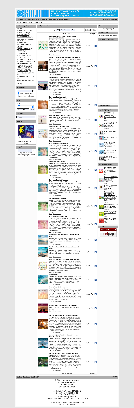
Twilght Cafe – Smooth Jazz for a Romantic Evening (64, 57)
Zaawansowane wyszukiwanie (25, 96)
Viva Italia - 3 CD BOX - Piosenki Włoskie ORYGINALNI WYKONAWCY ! (111, 124)
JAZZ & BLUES (21, 57)
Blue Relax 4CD (54, 274)
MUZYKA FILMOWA (22, 33)
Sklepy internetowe (64, 404)
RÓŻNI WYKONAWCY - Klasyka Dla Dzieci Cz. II (110, 220)
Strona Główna (21, 19)
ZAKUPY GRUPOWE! (23, 55)
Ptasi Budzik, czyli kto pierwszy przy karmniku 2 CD (64, 259)
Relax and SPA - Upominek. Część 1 (59, 126)
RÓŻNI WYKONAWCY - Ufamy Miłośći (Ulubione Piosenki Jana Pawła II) (110, 144)
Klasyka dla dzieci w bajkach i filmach (110, 151)
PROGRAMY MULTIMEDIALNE (25, 80)
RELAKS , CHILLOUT (24, 69)
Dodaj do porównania (55, 55)
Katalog (19, 22)
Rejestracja (114, 19)
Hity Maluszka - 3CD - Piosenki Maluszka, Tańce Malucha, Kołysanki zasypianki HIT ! (110, 115)
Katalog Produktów (32, 19)
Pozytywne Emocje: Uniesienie (58, 143)
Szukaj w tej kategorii (25, 95)
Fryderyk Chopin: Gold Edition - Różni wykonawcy (110, 186)
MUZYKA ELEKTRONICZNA (25, 30)
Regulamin (26, 377)
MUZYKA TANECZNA (23, 35)
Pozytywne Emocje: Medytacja (58, 216)
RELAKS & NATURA (28, 22)
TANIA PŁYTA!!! (21, 53)
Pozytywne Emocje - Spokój (57, 97)
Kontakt (33, 377)
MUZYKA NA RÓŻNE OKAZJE (25, 76)
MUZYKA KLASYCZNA (23, 59)
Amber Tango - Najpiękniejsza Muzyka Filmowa (110, 157)
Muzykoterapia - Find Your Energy (59, 77)
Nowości (48, 19)
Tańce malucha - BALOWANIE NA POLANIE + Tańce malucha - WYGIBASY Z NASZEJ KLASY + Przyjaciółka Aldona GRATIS (110, 196)
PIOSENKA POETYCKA (23, 37)
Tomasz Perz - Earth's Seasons (58, 287)
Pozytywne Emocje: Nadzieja (57, 198)
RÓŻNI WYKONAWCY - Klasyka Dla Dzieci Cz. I (110, 213)
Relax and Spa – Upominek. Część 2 (60, 115)
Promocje (42, 19)
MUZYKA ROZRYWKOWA (24, 61)
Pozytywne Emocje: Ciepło (57, 161)
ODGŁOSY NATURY (24, 68)
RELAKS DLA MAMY (24, 66)
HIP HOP (19, 47)
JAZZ (18, 28)
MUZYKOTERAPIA (40, 22)
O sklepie (19, 377)
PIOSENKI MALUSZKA (110, 137)
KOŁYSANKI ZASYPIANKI (25, 141)
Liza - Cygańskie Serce (110, 131)
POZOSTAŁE (20, 51)
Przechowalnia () (64, 19)
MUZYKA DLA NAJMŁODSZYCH (26, 73)
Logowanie (106, 19)
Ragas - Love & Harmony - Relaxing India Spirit (63, 305)
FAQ (37, 377)
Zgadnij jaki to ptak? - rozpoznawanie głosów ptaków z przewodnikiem (62, 37)
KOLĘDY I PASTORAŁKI (23, 49)
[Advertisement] (25, 3)
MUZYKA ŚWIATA (23, 71)
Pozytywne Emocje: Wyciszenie (58, 180)
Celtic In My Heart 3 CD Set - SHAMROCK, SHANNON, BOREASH (111, 206)
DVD (18, 83)
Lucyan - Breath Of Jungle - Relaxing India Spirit (63, 353)
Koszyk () (55, 19)
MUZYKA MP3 (21, 42)
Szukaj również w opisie (26, 93)
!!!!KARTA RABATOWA (23, 44)
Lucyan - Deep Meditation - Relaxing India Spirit (63, 315)
